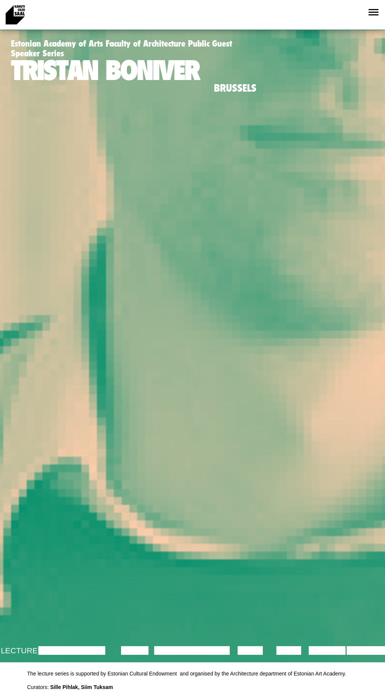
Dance (135, 650)
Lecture (19, 650)
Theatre (212, 650)
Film (96, 650)
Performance (184, 650)
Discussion (63, 650)
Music (250, 650)
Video (288, 650)
